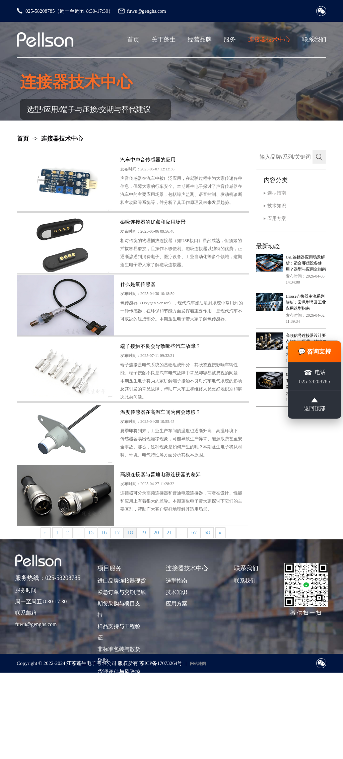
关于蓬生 (163, 39)
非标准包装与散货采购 (118, 709)
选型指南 (276, 193)
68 (207, 587)
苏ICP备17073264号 (160, 717)
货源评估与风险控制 (118, 732)
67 (194, 587)
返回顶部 (314, 404)
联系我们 (314, 39)
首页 (133, 39)
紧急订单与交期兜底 (120, 647)
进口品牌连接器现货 (120, 635)
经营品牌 (200, 39)
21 (169, 587)
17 (117, 587)
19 (143, 587)
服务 (230, 39)
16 (104, 587)
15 (91, 587)
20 (156, 587)
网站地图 (198, 718)
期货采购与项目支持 (118, 664)
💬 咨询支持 (314, 351)
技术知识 (276, 205)
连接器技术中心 (269, 39)
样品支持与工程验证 (118, 686)
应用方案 (276, 218)
